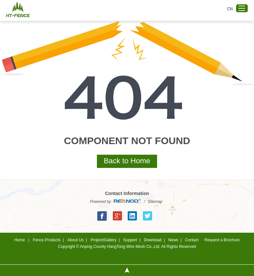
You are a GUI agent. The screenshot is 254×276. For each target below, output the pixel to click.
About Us (75, 240)
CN (230, 9)
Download (152, 240)
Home (19, 240)
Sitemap (155, 201)
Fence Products (47, 240)
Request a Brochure (222, 240)
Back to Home (127, 161)
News (173, 240)
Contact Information (127, 193)
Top (127, 270)
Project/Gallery (103, 240)
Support (130, 240)
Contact (191, 240)
